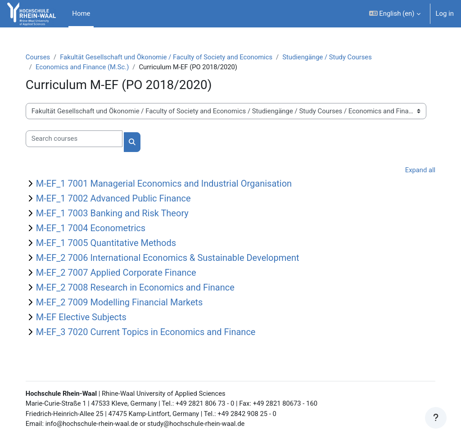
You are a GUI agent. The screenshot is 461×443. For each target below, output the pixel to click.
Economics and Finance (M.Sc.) (89, 67)
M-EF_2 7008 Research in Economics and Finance (141, 287)
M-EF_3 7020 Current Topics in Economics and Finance (152, 332)
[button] (394, 13)
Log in (445, 13)
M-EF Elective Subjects (87, 317)
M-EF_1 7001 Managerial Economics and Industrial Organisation (170, 184)
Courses (44, 57)
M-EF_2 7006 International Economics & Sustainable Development (174, 258)
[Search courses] (80, 139)
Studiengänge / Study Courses (336, 57)
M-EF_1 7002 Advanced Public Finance (119, 198)
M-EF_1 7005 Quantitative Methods (112, 243)
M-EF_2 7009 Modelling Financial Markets (125, 302)
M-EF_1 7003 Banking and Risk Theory (118, 213)
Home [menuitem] (81, 13)
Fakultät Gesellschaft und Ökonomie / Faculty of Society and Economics (174, 57)
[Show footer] (436, 418)
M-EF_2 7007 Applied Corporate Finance (122, 273)
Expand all (413, 170)
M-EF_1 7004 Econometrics (97, 228)
